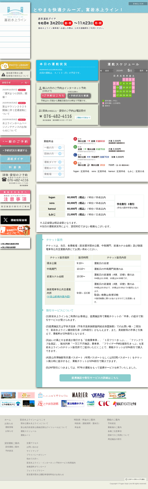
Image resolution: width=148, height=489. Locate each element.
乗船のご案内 (15, 39)
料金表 (78, 427)
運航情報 (9, 427)
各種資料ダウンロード (36, 467)
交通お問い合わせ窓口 (15, 56)
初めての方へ (32, 459)
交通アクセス (32, 443)
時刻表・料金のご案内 (15, 33)
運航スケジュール (28, 431)
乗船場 (47, 174)
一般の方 (49, 147)
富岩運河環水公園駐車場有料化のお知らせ (45, 474)
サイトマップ (32, 451)
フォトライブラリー (35, 470)
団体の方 (49, 153)
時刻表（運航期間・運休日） (87, 423)
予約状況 (112, 423)
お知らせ (9, 423)
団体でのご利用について (118, 435)
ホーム (8, 419)
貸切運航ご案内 (12, 443)
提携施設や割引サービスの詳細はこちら (95, 378)
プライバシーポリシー (36, 455)
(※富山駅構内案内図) (58, 296)
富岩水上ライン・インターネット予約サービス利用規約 (51, 463)
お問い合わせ (32, 447)
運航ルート (50, 168)
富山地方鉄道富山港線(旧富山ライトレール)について (44, 427)
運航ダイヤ (50, 162)
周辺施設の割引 (115, 439)
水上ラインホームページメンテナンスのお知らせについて (14, 127)
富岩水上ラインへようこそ (15, 28)
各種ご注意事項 (115, 431)
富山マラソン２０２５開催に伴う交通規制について (14, 110)
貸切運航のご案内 (15, 45)
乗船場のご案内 (115, 427)
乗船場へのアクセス (15, 50)
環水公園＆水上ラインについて (34, 423)
